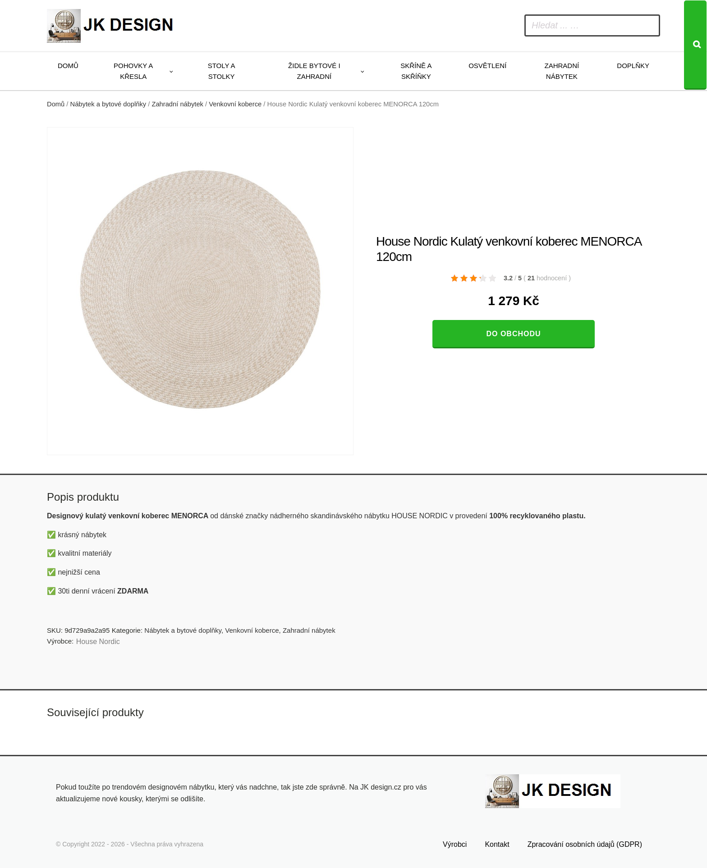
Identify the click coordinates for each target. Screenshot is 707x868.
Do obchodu (513, 334)
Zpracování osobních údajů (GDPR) (585, 844)
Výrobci (455, 844)
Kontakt (497, 844)
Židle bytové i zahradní (314, 71)
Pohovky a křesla (133, 71)
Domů (68, 65)
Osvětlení (487, 65)
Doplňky (633, 65)
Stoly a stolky (221, 71)
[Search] (695, 45)
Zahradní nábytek (561, 71)
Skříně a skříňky (416, 71)
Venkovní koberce (235, 104)
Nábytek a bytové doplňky (108, 104)
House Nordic (98, 641)
